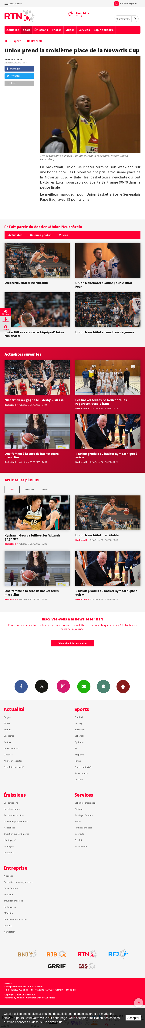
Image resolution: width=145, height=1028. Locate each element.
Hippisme (79, 754)
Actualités (15, 235)
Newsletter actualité (14, 767)
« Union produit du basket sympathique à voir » (106, 455)
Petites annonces (83, 827)
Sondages (9, 846)
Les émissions (11, 803)
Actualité (12, 30)
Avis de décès (81, 846)
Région (7, 717)
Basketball (34, 41)
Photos (57, 30)
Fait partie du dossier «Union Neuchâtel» (43, 226)
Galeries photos (41, 235)
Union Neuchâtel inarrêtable (26, 283)
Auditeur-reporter (125, 3)
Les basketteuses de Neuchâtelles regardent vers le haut (101, 402)
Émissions (41, 30)
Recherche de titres (14, 815)
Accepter (133, 1018)
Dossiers (8, 754)
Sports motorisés (83, 767)
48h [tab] (12, 489)
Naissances (9, 827)
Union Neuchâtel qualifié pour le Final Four (103, 285)
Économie (9, 736)
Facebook (21, 686)
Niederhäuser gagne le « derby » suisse (34, 400)
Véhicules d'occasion (85, 803)
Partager (13, 68)
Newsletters (83, 686)
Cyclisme (79, 742)
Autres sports (81, 773)
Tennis (78, 761)
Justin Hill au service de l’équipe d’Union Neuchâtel (34, 334)
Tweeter (13, 76)
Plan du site (70, 990)
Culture (8, 742)
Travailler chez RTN (13, 900)
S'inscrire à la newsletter (72, 643)
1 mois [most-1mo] (45, 489)
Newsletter (9, 931)
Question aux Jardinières (16, 834)
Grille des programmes (16, 821)
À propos (8, 876)
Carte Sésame (11, 888)
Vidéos (70, 30)
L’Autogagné (10, 840)
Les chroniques (11, 809)
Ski (76, 748)
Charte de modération (15, 919)
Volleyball (79, 736)
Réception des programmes (18, 882)
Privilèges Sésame (84, 815)
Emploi (78, 840)
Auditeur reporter (13, 761)
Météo (78, 821)
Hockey (78, 723)
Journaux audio (11, 748)
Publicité (8, 894)
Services (84, 30)
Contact (8, 925)
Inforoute (79, 834)
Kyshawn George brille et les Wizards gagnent (32, 537)
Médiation (9, 913)
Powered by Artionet (14, 998)
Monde (7, 729)
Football (79, 717)
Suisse (7, 723)
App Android (123, 686)
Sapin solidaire (104, 30)
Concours (9, 852)
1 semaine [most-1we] (28, 489)
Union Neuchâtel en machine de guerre (105, 332)
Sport (26, 30)
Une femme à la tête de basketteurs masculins (32, 455)
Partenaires (10, 907)
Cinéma (79, 809)
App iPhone (103, 686)
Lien (11, 83)
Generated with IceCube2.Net (40, 998)
